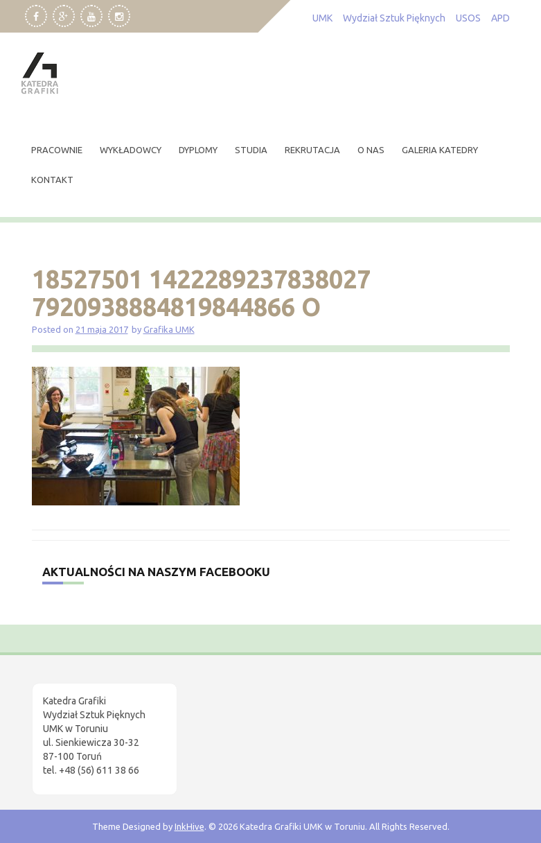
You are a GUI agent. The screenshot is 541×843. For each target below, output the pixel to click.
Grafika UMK (169, 329)
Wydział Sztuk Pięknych (394, 18)
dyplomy (198, 150)
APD (500, 18)
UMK (322, 18)
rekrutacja (312, 150)
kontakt (52, 179)
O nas (370, 150)
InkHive (189, 826)
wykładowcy (130, 150)
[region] (180, 725)
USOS (468, 18)
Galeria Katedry (440, 150)
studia (251, 150)
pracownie (56, 150)
